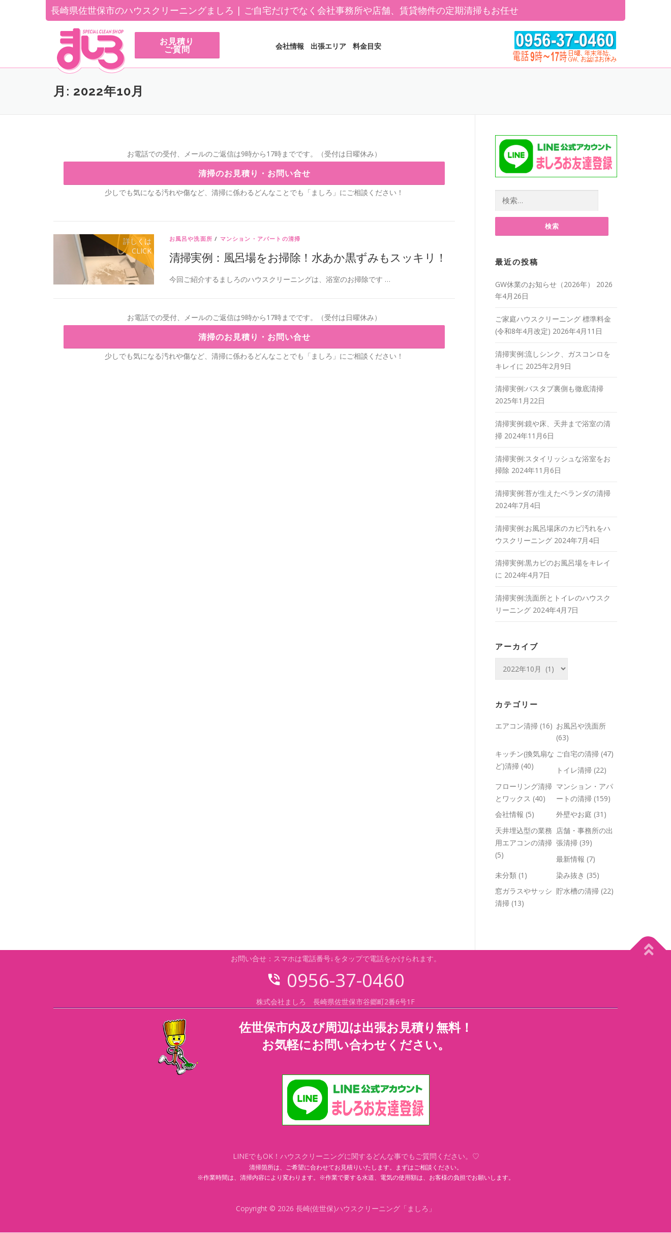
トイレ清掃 (574, 770)
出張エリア (328, 46)
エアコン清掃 (516, 726)
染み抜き (570, 875)
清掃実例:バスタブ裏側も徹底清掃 (549, 389)
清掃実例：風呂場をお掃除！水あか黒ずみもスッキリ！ (308, 257)
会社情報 (290, 46)
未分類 (505, 875)
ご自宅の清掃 (577, 754)
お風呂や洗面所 (190, 238)
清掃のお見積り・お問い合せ (254, 173)
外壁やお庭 (574, 814)
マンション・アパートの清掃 (260, 238)
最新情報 (570, 859)
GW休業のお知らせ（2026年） (544, 285)
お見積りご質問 (177, 45)
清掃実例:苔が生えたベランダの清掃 (553, 493)
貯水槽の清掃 (577, 891)
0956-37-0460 (335, 980)
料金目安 (367, 46)
